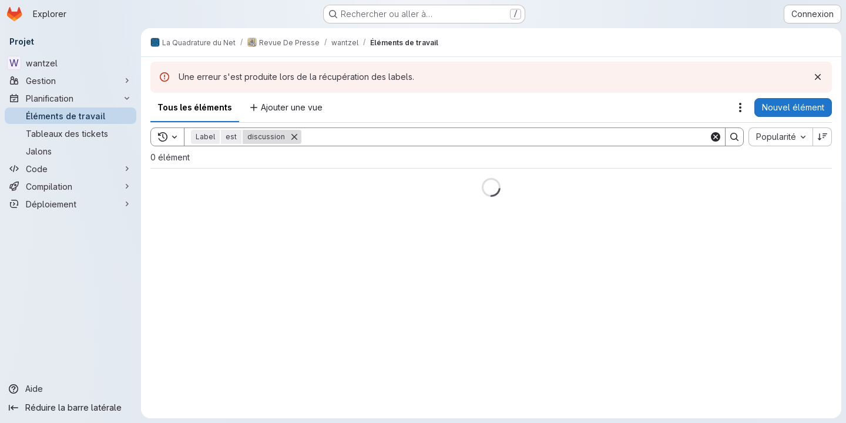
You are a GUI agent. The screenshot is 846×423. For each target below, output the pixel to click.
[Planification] (70, 98)
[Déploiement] (70, 204)
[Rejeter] (818, 77)
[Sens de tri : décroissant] (822, 136)
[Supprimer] (294, 137)
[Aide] (70, 389)
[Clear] (716, 137)
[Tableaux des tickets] (70, 133)
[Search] (505, 137)
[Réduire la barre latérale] (70, 408)
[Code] (70, 168)
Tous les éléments (194, 107)
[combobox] (780, 136)
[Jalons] (70, 151)
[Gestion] (70, 80)
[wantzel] (70, 63)
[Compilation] (70, 186)
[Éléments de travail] (70, 116)
